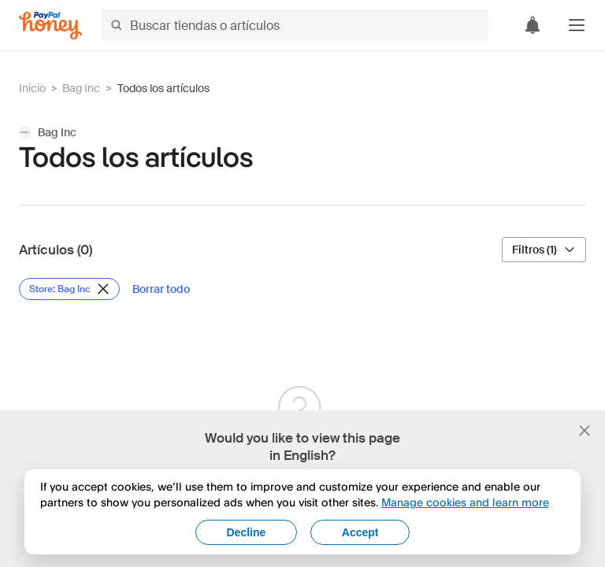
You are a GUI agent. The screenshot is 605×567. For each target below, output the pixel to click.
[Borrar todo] (161, 289)
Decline (246, 532)
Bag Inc (81, 88)
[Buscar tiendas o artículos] (294, 25)
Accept (360, 532)
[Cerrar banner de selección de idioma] (584, 430)
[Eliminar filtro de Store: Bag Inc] (69, 289)
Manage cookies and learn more (465, 502)
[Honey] (50, 25)
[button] (576, 25)
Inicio (32, 88)
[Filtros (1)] (544, 249)
